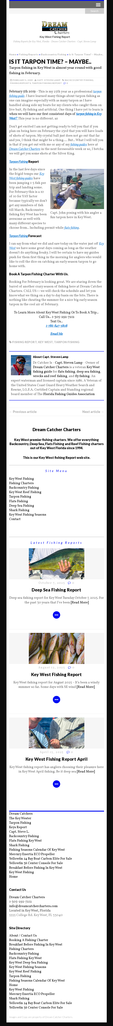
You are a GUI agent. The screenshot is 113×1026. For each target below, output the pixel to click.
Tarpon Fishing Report (47, 83)
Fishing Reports (29, 54)
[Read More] (80, 602)
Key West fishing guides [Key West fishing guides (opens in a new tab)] (26, 176)
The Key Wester (20, 818)
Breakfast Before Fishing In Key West (35, 868)
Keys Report (18, 827)
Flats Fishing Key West (25, 841)
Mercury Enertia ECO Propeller (32, 854)
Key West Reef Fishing (25, 492)
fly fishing (82, 376)
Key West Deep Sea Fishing (28, 962)
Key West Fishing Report (56, 674)
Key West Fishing (21, 479)
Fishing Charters (21, 483)
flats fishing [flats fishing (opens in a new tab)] (71, 228)
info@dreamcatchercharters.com (33, 906)
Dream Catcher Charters (24, 149)
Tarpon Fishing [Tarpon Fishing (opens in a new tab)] (18, 162)
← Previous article (23, 412)
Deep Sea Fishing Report (56, 589)
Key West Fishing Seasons (27, 515)
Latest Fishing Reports (57, 543)
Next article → (93, 412)
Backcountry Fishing (79, 80)
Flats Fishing (18, 501)
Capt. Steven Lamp (48, 80)
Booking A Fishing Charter (28, 940)
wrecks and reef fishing (50, 376)
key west (45, 342)
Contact (15, 519)
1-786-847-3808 (56, 326)
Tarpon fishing (66, 342)
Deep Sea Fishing (21, 506)
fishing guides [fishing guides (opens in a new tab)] (78, 144)
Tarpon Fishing (20, 497)
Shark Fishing (19, 510)
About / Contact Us (23, 936)
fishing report (24, 342)
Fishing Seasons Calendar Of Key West (37, 850)
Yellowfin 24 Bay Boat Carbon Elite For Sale (40, 859)
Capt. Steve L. (19, 832)
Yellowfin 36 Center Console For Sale (36, 863)
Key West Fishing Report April (56, 759)
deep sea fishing (88, 372)
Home (13, 877)
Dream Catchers (21, 814)
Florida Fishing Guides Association (69, 394)
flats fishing (66, 372)
